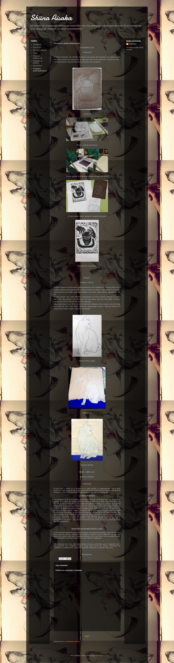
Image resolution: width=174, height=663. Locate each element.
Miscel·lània (37, 66)
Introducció (37, 44)
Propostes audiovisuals (37, 57)
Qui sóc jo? (37, 47)
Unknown (133, 44)
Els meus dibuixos (40, 50)
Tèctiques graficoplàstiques (40, 70)
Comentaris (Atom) (72, 641)
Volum (35, 53)
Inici (87, 636)
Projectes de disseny (37, 62)
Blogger (100, 655)
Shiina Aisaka (51, 17)
